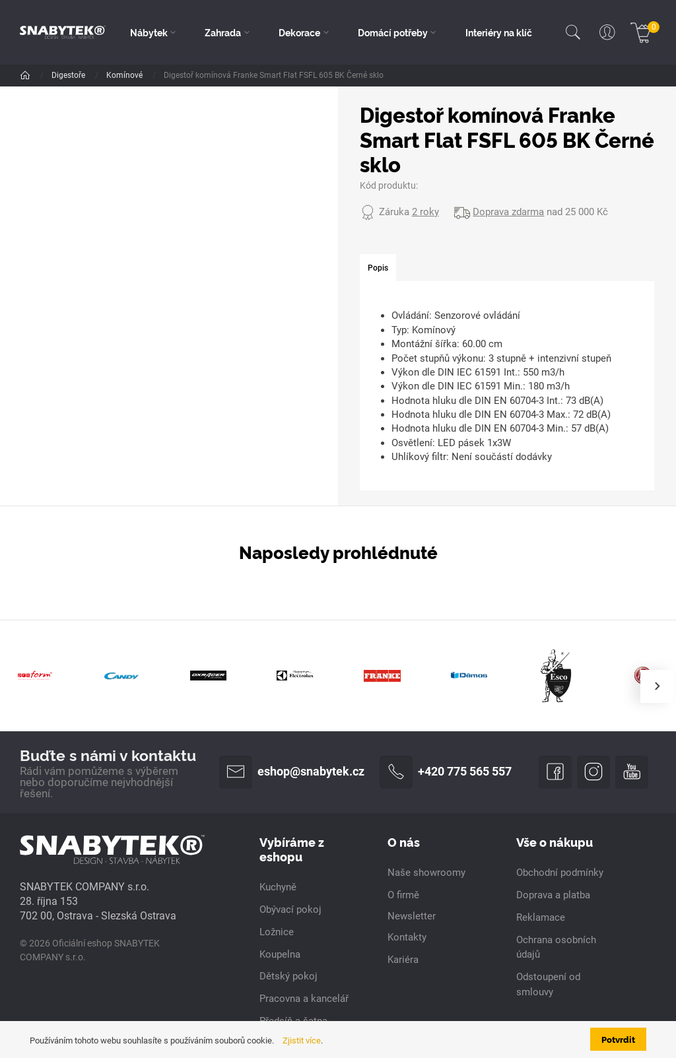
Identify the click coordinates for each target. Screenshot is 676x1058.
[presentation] (656, 686)
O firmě (403, 895)
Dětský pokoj (288, 976)
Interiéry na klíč (498, 32)
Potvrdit (618, 1039)
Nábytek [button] (149, 32)
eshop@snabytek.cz (291, 772)
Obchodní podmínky (559, 872)
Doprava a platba (553, 895)
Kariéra (403, 960)
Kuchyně (277, 887)
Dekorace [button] (299, 32)
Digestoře (69, 75)
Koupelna (279, 954)
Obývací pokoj (290, 909)
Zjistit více (302, 1040)
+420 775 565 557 (446, 772)
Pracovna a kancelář (304, 999)
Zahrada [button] (223, 32)
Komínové (125, 75)
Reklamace (540, 917)
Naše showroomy (426, 872)
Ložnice (276, 932)
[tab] (378, 268)
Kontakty (407, 937)
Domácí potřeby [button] (393, 32)
